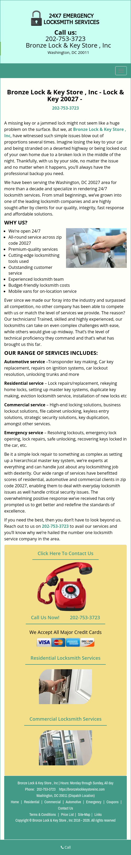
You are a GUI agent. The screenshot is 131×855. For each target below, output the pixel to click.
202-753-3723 (66, 38)
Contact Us (65, 808)
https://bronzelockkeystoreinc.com (82, 789)
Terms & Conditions (42, 814)
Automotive (73, 802)
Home (15, 802)
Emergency (93, 802)
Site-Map (84, 814)
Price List (67, 814)
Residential (31, 802)
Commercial (52, 802)
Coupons (113, 802)
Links (98, 814)
